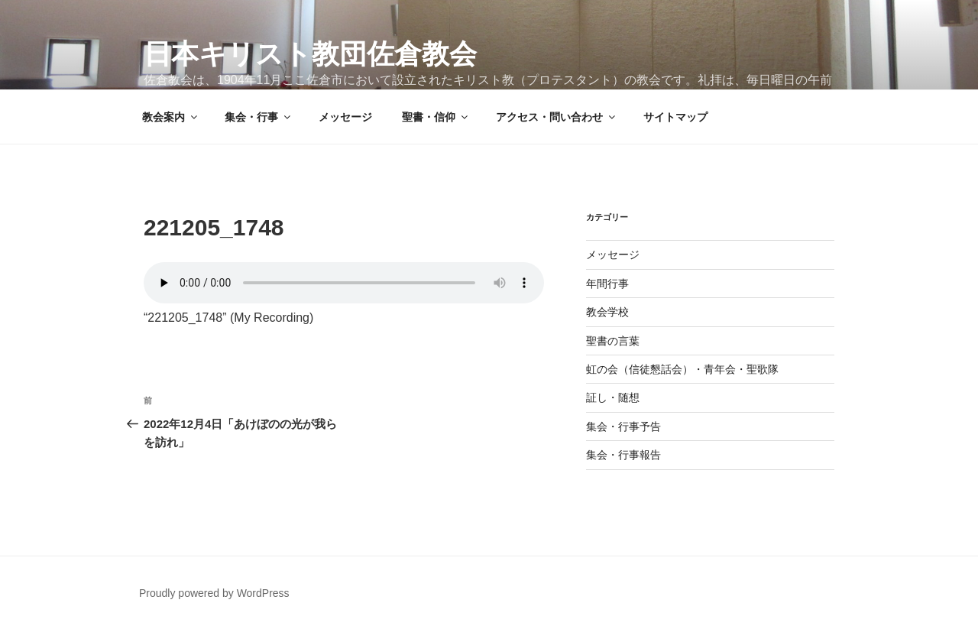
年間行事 (607, 283)
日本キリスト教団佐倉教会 (310, 54)
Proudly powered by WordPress (214, 593)
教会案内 (170, 117)
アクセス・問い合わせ (556, 117)
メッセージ (345, 117)
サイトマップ (675, 117)
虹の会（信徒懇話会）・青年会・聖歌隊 (682, 369)
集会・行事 (259, 117)
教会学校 (607, 312)
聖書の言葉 (613, 341)
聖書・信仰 (436, 117)
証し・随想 (613, 397)
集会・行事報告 (623, 455)
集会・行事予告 (623, 426)
